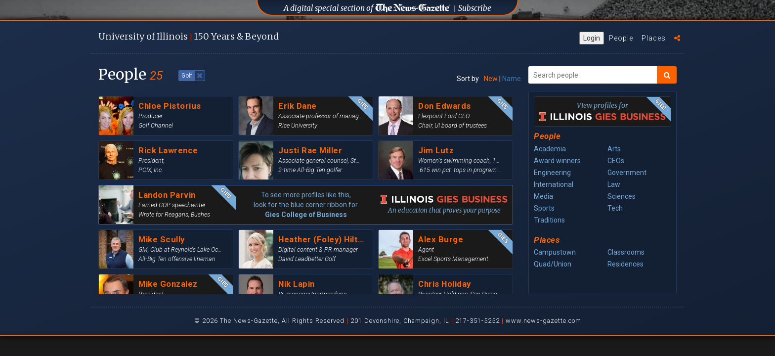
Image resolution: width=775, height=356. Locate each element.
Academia (550, 149)
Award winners (557, 161)
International (553, 184)
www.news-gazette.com (543, 320)
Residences (625, 264)
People (621, 38)
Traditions (549, 220)
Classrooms (626, 252)
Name (511, 79)
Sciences (621, 196)
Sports (544, 208)
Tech (615, 208)
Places (654, 38)
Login (591, 38)
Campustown (555, 252)
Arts (614, 149)
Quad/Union (552, 264)
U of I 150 (188, 36)
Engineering (552, 173)
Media (543, 196)
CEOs (615, 161)
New (491, 79)
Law (613, 184)
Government (626, 173)
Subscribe (474, 8)
